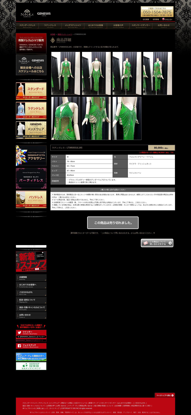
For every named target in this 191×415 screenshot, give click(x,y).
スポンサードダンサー (108, 403)
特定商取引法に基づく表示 (141, 406)
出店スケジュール (80, 403)
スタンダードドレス (30, 403)
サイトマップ (54, 408)
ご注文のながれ (139, 403)
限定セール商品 (67, 403)
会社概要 (118, 406)
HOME (52, 34)
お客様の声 (51, 406)
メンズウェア (55, 403)
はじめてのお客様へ (125, 403)
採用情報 (126, 406)
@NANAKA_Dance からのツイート (29, 340)
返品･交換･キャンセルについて (34, 406)
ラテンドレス (43, 403)
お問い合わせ (61, 406)
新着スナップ (93, 403)
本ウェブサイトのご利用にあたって (35, 408)
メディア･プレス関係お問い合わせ (80, 406)
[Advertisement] (31, 232)
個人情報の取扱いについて (103, 406)
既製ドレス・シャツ (65, 34)
